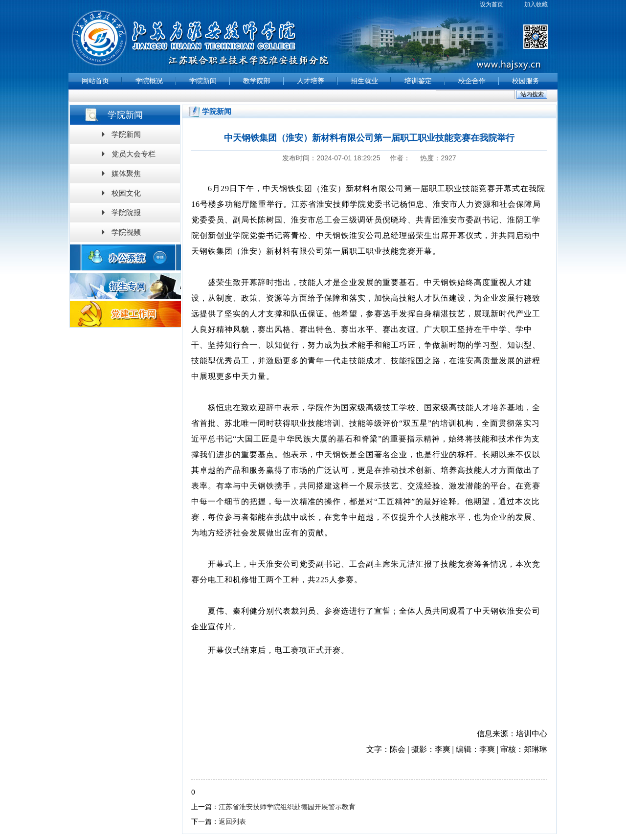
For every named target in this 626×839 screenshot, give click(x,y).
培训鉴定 (418, 81)
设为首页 (491, 4)
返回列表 (232, 821)
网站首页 (95, 81)
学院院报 (126, 212)
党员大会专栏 (134, 154)
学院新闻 (203, 81)
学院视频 (126, 232)
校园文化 (126, 193)
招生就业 (364, 81)
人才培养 (310, 81)
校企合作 (472, 81)
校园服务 (525, 81)
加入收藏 (536, 4)
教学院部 (256, 81)
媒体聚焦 (126, 173)
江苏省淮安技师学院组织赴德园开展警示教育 (287, 807)
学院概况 (149, 81)
